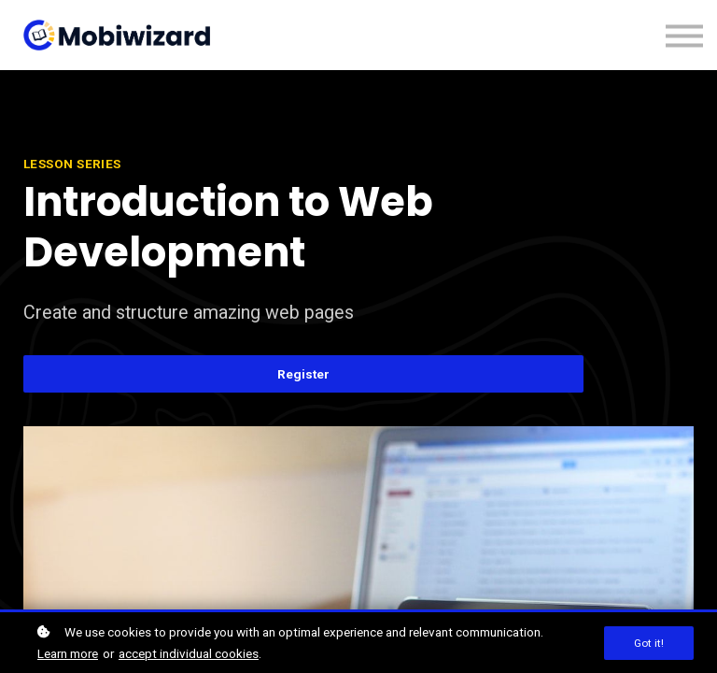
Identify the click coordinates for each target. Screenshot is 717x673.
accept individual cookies (189, 653)
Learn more (67, 653)
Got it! (649, 643)
